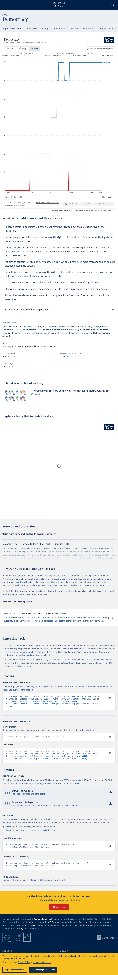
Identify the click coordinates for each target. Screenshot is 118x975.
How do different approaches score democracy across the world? (85, 210)
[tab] (10, 49)
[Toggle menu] (5, 5)
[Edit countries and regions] (100, 48)
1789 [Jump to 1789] (13, 197)
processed (30, 346)
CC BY (31, 205)
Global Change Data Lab (45, 923)
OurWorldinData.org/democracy (16, 205)
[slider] (20, 197)
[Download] (71, 204)
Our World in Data (59, 5)
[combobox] (113, 5)
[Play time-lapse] (6, 197)
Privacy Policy (24, 962)
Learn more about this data (47, 203)
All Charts (59, 28)
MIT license (30, 930)
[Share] (86, 204)
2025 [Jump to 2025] (110, 197)
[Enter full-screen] (103, 204)
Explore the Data (11, 28)
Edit (101, 49)
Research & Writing (37, 28)
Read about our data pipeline (17, 602)
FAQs (21, 933)
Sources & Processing (82, 28)
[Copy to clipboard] (107, 698)
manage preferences (42, 962)
